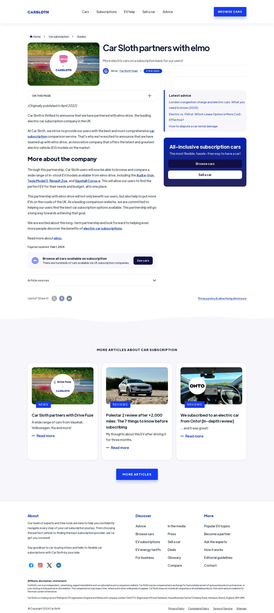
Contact (210, 565)
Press (172, 534)
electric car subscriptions (102, 228)
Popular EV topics (217, 526)
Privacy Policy (176, 608)
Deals (172, 550)
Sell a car (205, 175)
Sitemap (241, 608)
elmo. (58, 238)
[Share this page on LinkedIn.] (69, 298)
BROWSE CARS (230, 11)
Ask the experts (215, 542)
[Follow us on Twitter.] (49, 565)
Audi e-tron (145, 175)
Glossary (174, 557)
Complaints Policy (198, 608)
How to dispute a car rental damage (193, 126)
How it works (213, 550)
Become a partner (217, 534)
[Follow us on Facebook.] (31, 565)
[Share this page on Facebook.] (62, 298)
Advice (141, 526)
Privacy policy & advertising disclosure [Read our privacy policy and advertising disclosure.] (222, 298)
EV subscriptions (148, 542)
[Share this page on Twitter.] (54, 298)
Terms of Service (223, 608)
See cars (143, 260)
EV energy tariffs (148, 550)
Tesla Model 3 (38, 181)
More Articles (137, 474)
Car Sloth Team (129, 70)
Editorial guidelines (218, 557)
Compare (175, 565)
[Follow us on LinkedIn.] (58, 565)
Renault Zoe (58, 181)
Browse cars (205, 164)
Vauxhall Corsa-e (87, 181)
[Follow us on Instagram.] (40, 565)
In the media (177, 526)
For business (145, 557)
